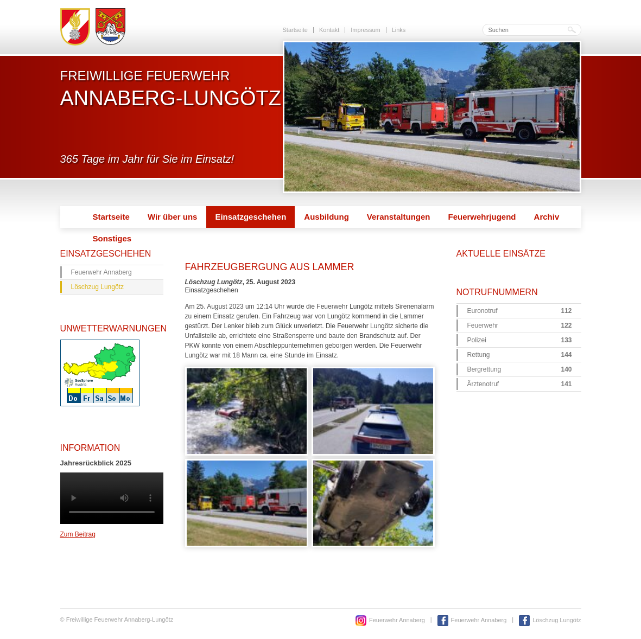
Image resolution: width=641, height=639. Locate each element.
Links (399, 30)
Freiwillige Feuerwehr (170, 88)
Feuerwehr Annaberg (101, 272)
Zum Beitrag (78, 534)
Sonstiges (112, 238)
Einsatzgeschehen (250, 216)
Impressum (365, 30)
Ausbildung (326, 216)
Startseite (295, 30)
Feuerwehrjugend (482, 216)
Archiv (547, 216)
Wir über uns (173, 216)
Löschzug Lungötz (97, 287)
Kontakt (329, 30)
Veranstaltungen (398, 216)
